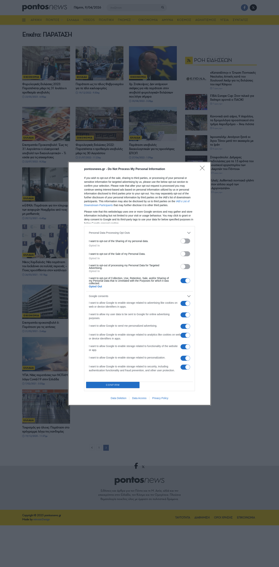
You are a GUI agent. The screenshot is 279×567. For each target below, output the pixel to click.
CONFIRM (113, 384)
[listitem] (139, 233)
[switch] (185, 241)
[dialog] (139, 283)
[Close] (203, 169)
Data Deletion (118, 398)
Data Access (139, 398)
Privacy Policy (160, 398)
